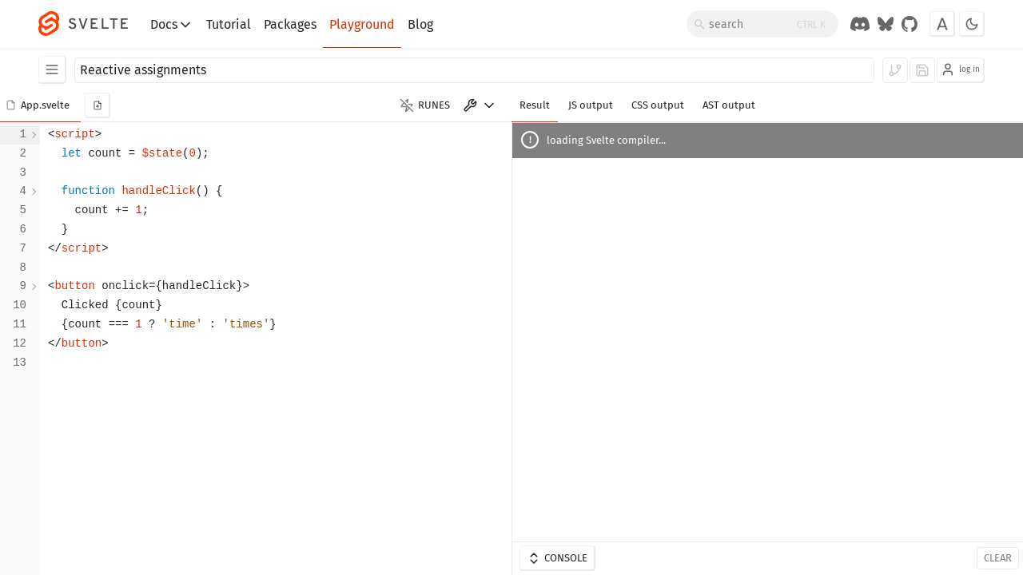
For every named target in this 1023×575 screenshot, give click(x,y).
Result (534, 105)
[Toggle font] (942, 24)
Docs (171, 25)
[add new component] (97, 105)
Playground (362, 24)
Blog (420, 24)
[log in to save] (922, 70)
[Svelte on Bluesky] (886, 24)
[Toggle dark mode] (972, 24)
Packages (290, 24)
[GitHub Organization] (909, 24)
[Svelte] (91, 24)
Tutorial (228, 24)
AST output (729, 105)
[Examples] (52, 70)
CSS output (657, 105)
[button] (40, 105)
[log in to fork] (895, 70)
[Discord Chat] (860, 24)
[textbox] (276, 348)
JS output (590, 105)
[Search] (762, 24)
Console (557, 558)
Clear (998, 558)
